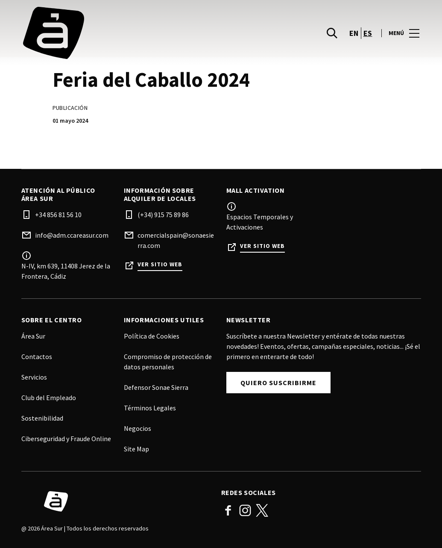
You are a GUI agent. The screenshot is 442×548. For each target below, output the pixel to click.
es (367, 36)
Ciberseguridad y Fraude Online (66, 438)
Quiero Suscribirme (278, 382)
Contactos (36, 356)
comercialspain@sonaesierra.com (176, 240)
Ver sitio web (160, 264)
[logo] (122, 36)
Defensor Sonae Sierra (156, 387)
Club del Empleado (48, 397)
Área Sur (33, 336)
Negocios (137, 428)
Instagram (245, 510)
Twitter (262, 510)
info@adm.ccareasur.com (71, 235)
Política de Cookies (151, 336)
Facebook (228, 510)
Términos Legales (150, 408)
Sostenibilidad (42, 418)
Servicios (34, 377)
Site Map (136, 449)
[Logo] (116, 501)
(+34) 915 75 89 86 (163, 214)
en (354, 36)
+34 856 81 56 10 (58, 214)
